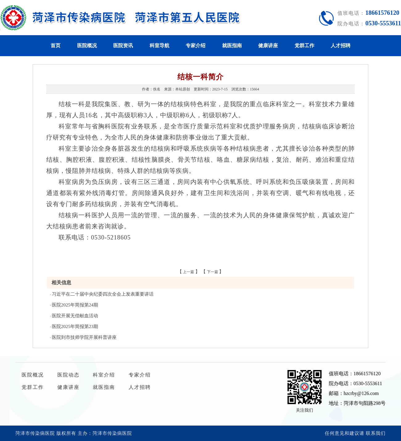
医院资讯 (123, 45)
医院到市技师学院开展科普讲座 (84, 337)
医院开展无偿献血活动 (75, 315)
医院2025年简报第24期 (75, 304)
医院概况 (87, 45)
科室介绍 (104, 374)
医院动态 (68, 374)
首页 (55, 45)
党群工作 (304, 45)
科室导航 (159, 45)
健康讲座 (268, 45)
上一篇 (188, 272)
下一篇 (212, 272)
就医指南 (232, 45)
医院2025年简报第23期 (75, 326)
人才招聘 (340, 45)
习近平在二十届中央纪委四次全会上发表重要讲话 (103, 294)
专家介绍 (195, 45)
